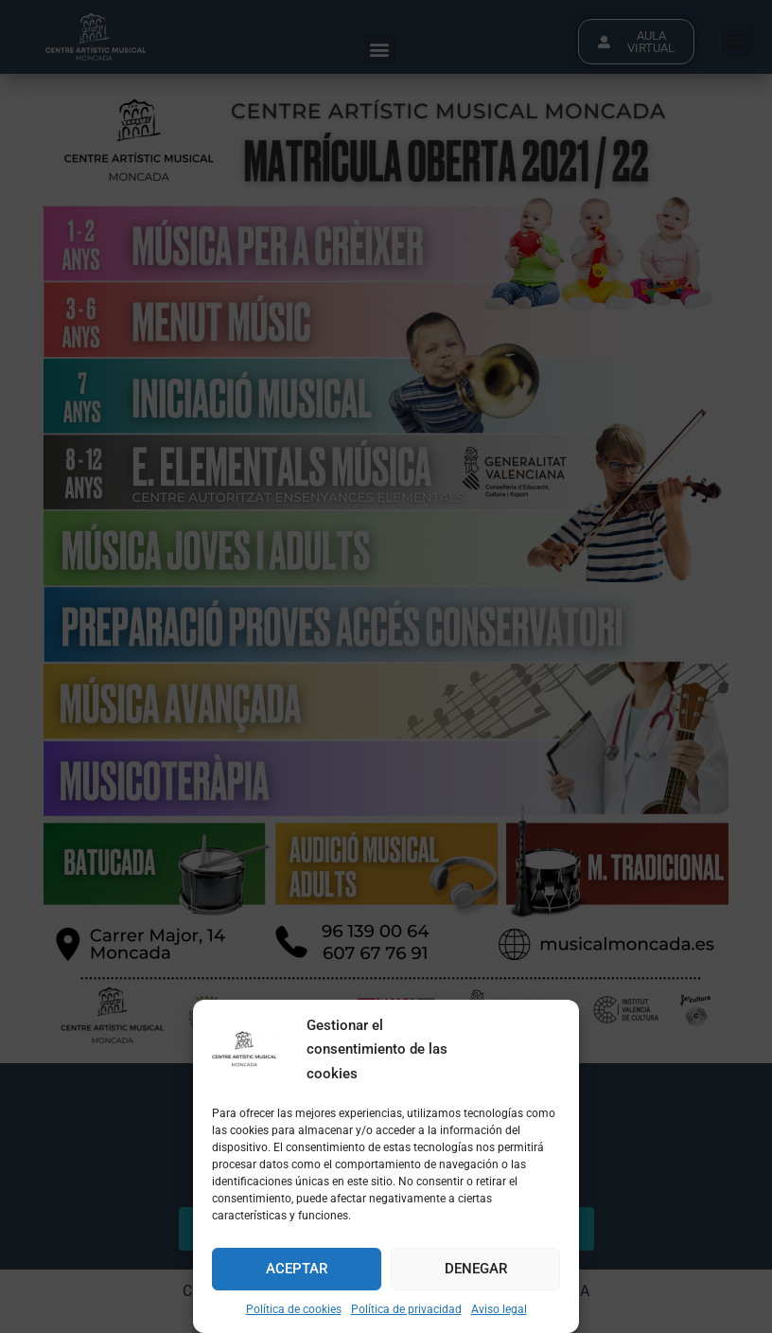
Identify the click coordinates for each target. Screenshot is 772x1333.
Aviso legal (499, 1309)
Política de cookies (294, 1309)
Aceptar (296, 1268)
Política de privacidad (406, 1309)
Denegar (476, 1268)
